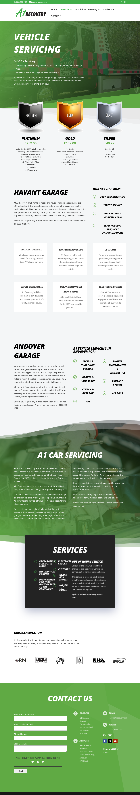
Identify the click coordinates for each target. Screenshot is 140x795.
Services (65, 10)
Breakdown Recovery (86, 10)
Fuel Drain (108, 10)
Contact (55, 16)
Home (54, 10)
